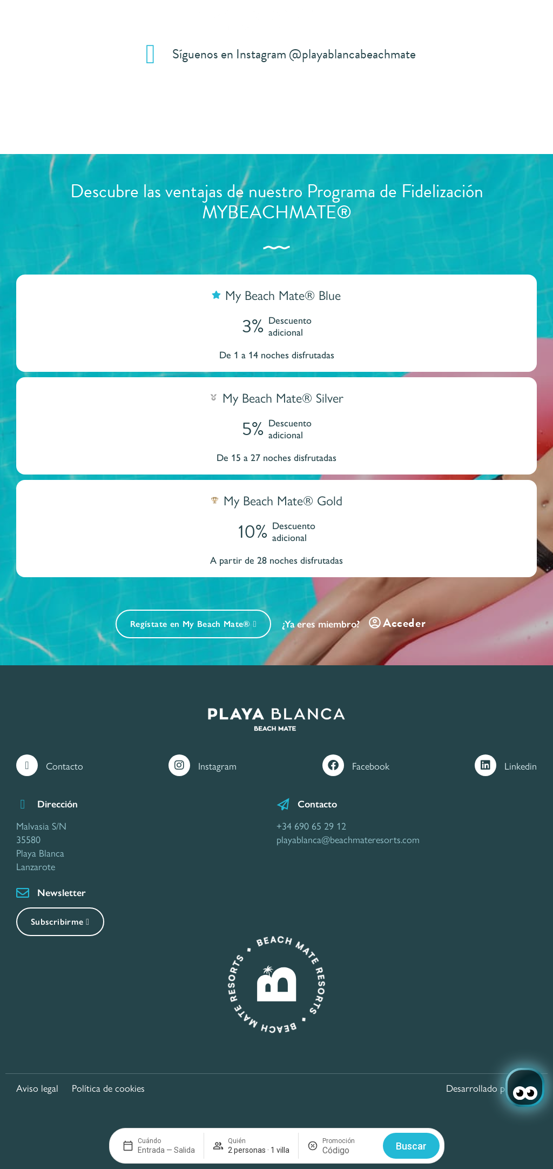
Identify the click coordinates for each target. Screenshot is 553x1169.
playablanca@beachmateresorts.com (348, 839)
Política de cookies (108, 1087)
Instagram (217, 765)
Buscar (411, 1146)
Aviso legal (37, 1087)
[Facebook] (333, 765)
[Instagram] (179, 765)
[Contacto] (27, 765)
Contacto (64, 765)
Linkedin (520, 765)
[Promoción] (348, 1150)
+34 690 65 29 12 (311, 825)
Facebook (370, 765)
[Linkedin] (485, 765)
